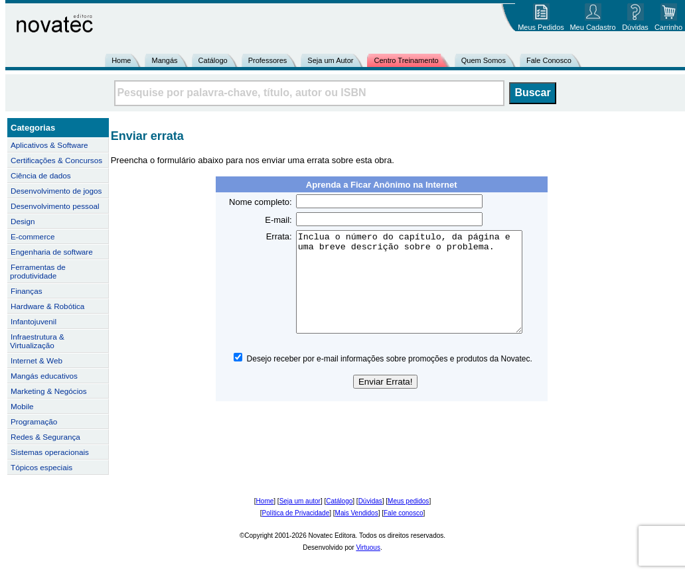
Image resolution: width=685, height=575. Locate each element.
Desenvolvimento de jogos (56, 190)
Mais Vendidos (356, 513)
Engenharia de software (52, 251)
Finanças (26, 291)
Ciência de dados (41, 175)
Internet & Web (36, 360)
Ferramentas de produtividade (38, 271)
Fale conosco (403, 513)
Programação (34, 421)
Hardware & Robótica (47, 306)
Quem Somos (483, 60)
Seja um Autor (330, 60)
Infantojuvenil (33, 321)
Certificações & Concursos (56, 160)
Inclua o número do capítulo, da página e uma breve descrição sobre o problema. (419, 291)
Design (23, 221)
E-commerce (32, 236)
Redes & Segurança (45, 436)
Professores (267, 60)
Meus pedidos (408, 501)
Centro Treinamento (406, 60)
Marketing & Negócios (49, 391)
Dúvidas (370, 501)
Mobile (22, 406)
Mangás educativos (44, 375)
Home (121, 60)
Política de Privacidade (296, 513)
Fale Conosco (548, 60)
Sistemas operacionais (50, 452)
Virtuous (368, 547)
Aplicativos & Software (49, 145)
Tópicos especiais (41, 467)
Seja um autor (300, 501)
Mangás (164, 60)
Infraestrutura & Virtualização (37, 341)
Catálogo (213, 60)
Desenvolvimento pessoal (55, 206)
